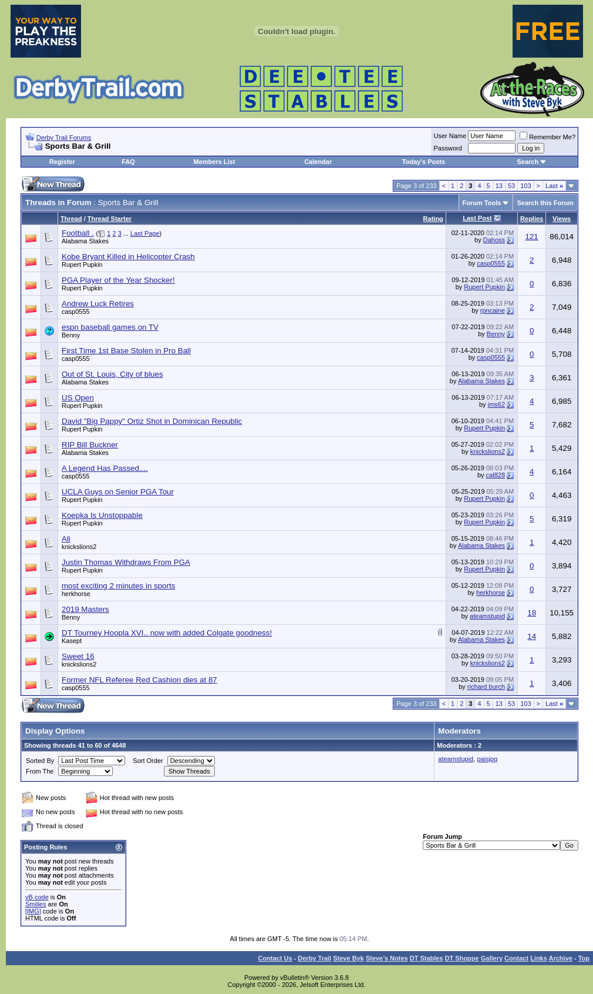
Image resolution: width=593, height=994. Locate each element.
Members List (214, 161)
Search (527, 161)
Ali (66, 538)
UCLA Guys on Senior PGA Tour (118, 491)
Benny (71, 335)
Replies (531, 218)
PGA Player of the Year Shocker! (118, 280)
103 (525, 185)
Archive (560, 958)
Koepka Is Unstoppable (102, 515)
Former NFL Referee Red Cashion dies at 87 (139, 679)
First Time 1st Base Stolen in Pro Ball (126, 350)
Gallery (492, 958)
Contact (516, 958)
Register (62, 161)
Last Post (477, 218)
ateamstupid (487, 616)
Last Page (145, 233)
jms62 (496, 404)
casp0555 (491, 263)
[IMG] (33, 911)
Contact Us (275, 958)
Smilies (35, 904)
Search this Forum (545, 202)
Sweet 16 (78, 656)
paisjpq (487, 758)
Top (583, 958)
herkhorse (76, 593)
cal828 (495, 474)
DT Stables (426, 958)
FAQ (128, 161)
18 (531, 612)
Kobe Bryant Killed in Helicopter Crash (128, 256)
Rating (433, 218)
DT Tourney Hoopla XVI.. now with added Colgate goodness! (167, 632)
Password (448, 148)
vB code (37, 897)
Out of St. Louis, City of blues (112, 374)
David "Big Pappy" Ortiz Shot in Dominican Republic (152, 421)
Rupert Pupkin (82, 264)
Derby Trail (314, 958)
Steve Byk (348, 958)
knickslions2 (487, 451)
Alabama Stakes (85, 241)
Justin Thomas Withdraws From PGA (126, 562)
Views (561, 218)
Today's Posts (423, 161)
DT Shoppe (462, 958)
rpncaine (492, 310)
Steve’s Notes (387, 958)
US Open (78, 397)
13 (499, 185)
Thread (71, 218)
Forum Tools (482, 202)
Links (538, 958)
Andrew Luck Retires (98, 303)
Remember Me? (547, 136)
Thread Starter (109, 218)
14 (531, 636)
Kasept (72, 640)
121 (531, 236)
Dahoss (494, 239)
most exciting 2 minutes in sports (118, 585)
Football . (78, 233)
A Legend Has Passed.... (105, 468)
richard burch (486, 686)
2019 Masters (85, 609)
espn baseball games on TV (110, 327)
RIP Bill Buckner (90, 444)
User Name (450, 135)
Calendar (318, 161)
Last (554, 185)
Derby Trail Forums (64, 137)
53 (511, 185)
